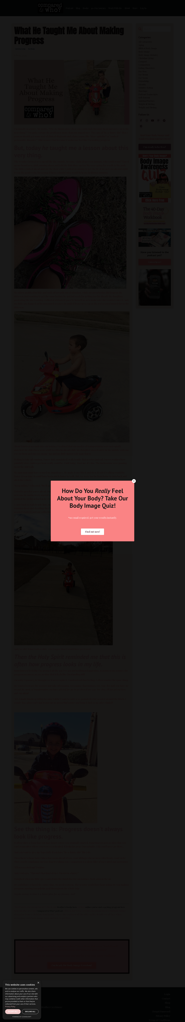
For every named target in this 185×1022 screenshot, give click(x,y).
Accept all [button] (13, 1011)
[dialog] (22, 999)
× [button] (38, 983)
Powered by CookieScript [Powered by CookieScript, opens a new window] (21, 1017)
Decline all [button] (30, 1011)
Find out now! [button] (92, 531)
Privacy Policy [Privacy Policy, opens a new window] (10, 1006)
